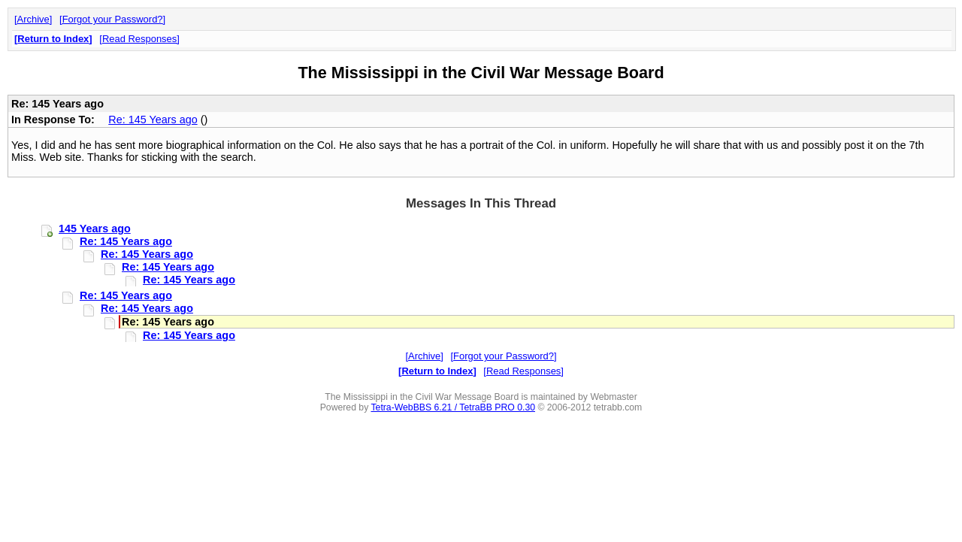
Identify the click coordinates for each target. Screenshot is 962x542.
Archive (33, 19)
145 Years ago (95, 229)
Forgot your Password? (112, 19)
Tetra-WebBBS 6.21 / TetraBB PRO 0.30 (453, 407)
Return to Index (53, 38)
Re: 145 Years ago (152, 120)
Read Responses (139, 38)
